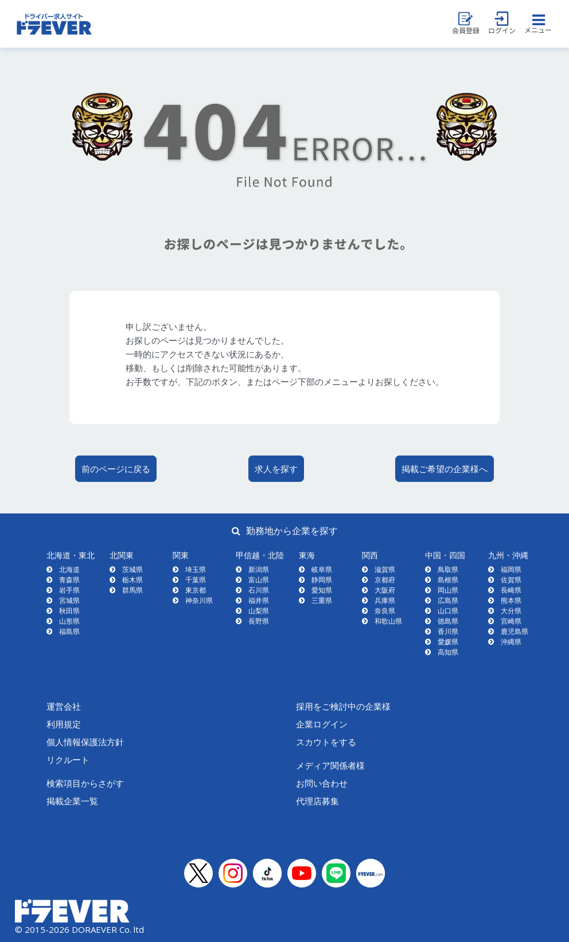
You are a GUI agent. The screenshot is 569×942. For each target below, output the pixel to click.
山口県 (448, 611)
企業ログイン (322, 724)
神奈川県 (199, 600)
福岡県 (511, 569)
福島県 (69, 631)
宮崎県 (511, 621)
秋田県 (69, 611)
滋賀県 (385, 569)
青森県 (69, 580)
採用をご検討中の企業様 (343, 706)
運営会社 (63, 706)
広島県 (448, 600)
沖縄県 (511, 642)
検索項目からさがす (85, 783)
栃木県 (132, 580)
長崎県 (511, 590)
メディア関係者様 (330, 765)
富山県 (258, 580)
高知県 (448, 652)
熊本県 (511, 600)
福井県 (258, 600)
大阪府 (385, 590)
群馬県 (132, 590)
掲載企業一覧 (72, 801)
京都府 (385, 580)
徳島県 (448, 621)
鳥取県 (448, 569)
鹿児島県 (514, 631)
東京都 (195, 590)
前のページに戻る (115, 468)
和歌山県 (388, 621)
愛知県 (321, 590)
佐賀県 (511, 580)
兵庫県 (385, 600)
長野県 (258, 621)
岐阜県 (321, 569)
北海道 (69, 569)
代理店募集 (317, 801)
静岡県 (321, 580)
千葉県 (195, 580)
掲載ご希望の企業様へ (445, 468)
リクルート (67, 759)
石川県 (258, 590)
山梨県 (258, 611)
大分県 (511, 611)
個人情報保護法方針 (85, 742)
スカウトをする (326, 742)
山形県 (69, 621)
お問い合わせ (322, 783)
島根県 (448, 580)
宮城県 (69, 600)
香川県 (448, 631)
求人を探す (276, 468)
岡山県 (448, 590)
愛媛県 (448, 642)
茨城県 (132, 569)
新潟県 (258, 569)
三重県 (321, 600)
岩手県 (69, 590)
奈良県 (385, 611)
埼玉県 (195, 569)
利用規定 (63, 724)
